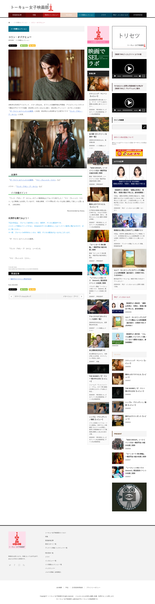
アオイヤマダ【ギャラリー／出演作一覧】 (98, 318)
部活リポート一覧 (50, 544)
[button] (129, 68)
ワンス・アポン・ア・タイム (26, 186)
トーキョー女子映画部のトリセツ (55, 533)
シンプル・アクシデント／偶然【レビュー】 (98, 418)
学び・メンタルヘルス (120, 15)
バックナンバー (50, 568)
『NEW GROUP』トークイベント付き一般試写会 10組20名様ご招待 (98, 170)
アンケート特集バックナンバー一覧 (56, 548)
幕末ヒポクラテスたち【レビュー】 (97, 205)
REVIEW (69, 15)
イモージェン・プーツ (70, 296)
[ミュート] (140, 76)
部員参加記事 (17, 15)
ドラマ (103, 15)
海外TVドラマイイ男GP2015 (20, 279)
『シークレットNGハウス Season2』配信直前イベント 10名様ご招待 (98, 280)
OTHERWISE (138, 15)
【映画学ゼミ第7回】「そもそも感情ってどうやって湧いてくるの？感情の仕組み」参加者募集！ (135, 338)
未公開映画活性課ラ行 (97, 350)
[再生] (115, 76)
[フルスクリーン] (143, 76)
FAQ (67, 587)
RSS (23, 564)
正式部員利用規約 (77, 587)
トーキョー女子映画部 (55, 596)
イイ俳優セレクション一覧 (53, 564)
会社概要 (59, 587)
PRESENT (99, 184)
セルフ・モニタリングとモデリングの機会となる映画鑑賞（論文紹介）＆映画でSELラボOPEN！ (129, 272)
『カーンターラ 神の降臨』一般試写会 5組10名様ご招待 (98, 247)
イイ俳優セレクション (86, 15)
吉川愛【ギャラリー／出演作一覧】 (98, 135)
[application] (129, 68)
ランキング (135, 244)
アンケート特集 (127, 244)
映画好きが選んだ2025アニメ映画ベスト (128, 230)
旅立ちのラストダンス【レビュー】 (135, 417)
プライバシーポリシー (93, 587)
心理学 (138, 284)
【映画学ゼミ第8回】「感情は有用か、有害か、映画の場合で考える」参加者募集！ (129, 191)
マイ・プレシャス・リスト (46, 180)
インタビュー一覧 (50, 561)
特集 (34, 15)
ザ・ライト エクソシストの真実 (21, 111)
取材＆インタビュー (51, 15)
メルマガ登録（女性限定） (53, 572)
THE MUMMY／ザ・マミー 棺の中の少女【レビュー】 (98, 378)
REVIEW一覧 (49, 553)
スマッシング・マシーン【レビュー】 (98, 95)
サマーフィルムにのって (23, 296)
